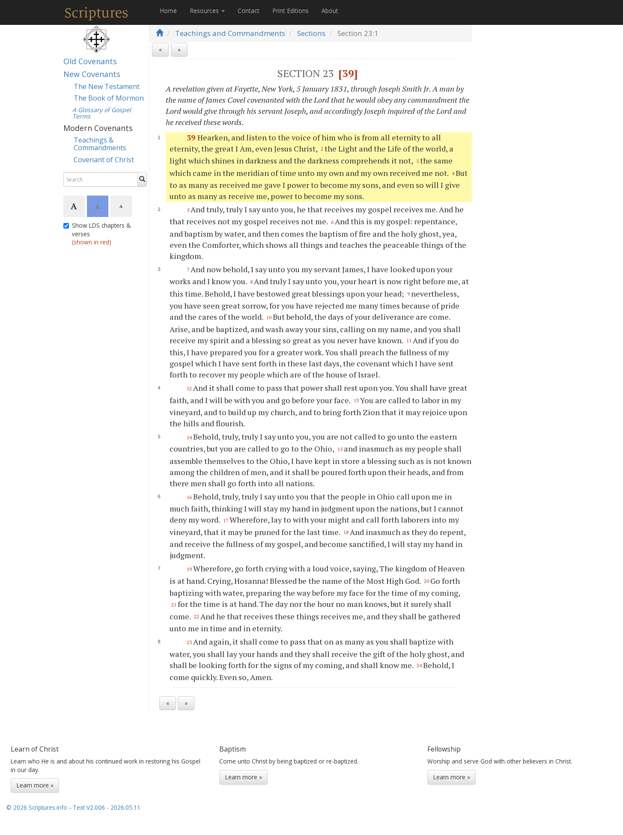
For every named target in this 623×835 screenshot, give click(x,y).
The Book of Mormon (109, 98)
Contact (248, 10)
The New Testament (107, 86)
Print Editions (290, 10)
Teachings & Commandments (100, 143)
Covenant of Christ (104, 159)
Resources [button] (207, 10)
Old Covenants (90, 61)
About (330, 10)
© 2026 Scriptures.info (36, 807)
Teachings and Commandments (230, 33)
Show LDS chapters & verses (97, 233)
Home (168, 10)
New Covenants (91, 74)
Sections (311, 33)
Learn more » (35, 785)
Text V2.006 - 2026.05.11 (106, 807)
